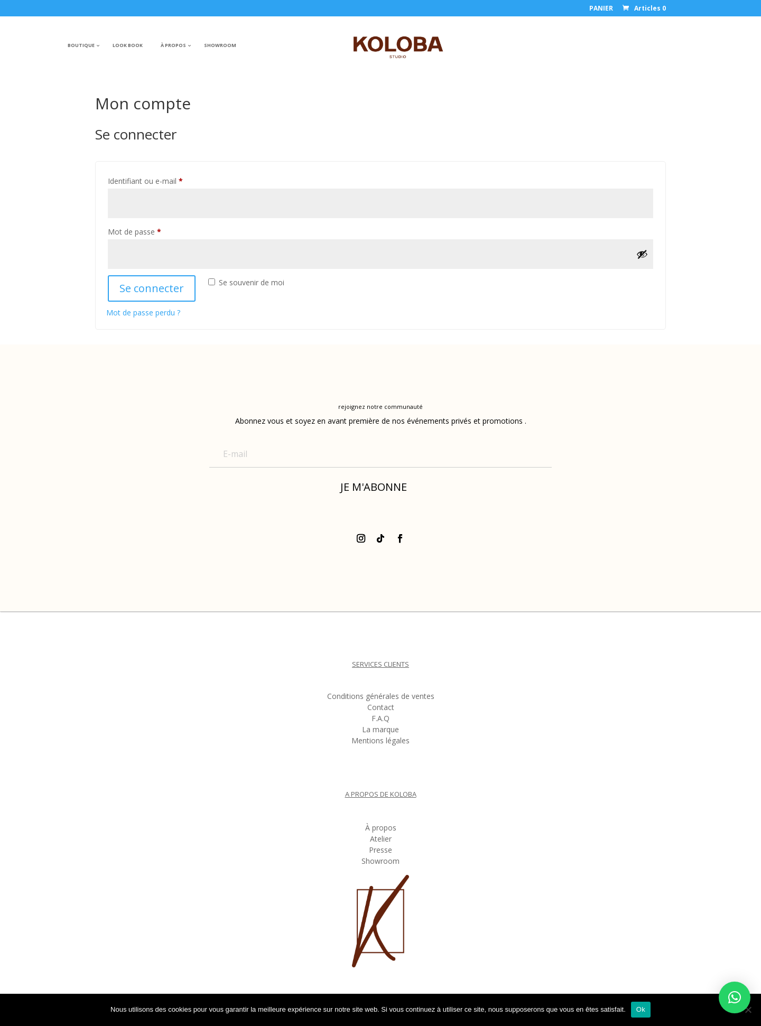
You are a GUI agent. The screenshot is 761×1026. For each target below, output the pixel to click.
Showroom (380, 863)
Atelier (381, 840)
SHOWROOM (220, 45)
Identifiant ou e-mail (164, 180)
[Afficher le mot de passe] (642, 254)
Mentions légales (380, 742)
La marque (380, 731)
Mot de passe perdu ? (143, 312)
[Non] (748, 1009)
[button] (734, 997)
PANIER (601, 9)
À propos (380, 829)
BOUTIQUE (81, 45)
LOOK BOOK (128, 45)
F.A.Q (380, 720)
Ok (640, 1009)
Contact (380, 709)
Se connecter (151, 288)
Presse (380, 851)
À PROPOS (173, 45)
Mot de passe (153, 231)
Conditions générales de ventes (380, 698)
